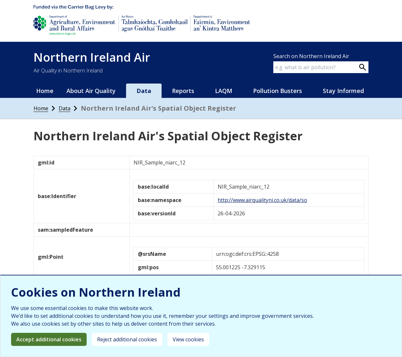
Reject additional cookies (127, 339)
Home (44, 91)
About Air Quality (91, 91)
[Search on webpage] (362, 67)
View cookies (188, 339)
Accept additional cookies (48, 339)
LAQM (223, 91)
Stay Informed (343, 91)
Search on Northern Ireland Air (311, 56)
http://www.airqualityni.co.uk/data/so (262, 200)
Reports (183, 91)
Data (143, 91)
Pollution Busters (277, 91)
